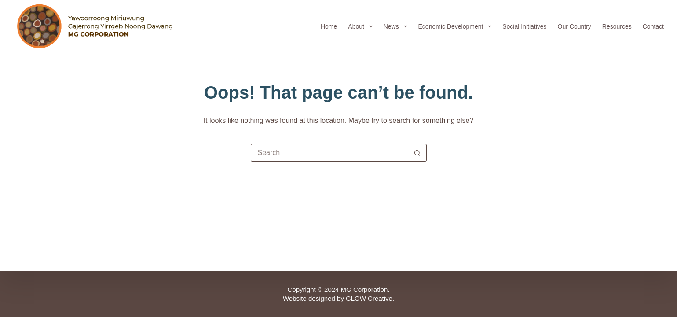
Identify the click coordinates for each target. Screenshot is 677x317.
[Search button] (417, 153)
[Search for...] (330, 153)
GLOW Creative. (370, 298)
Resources (617, 26)
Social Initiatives (524, 26)
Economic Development (456, 26)
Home (329, 26)
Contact (653, 26)
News (397, 26)
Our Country (574, 26)
